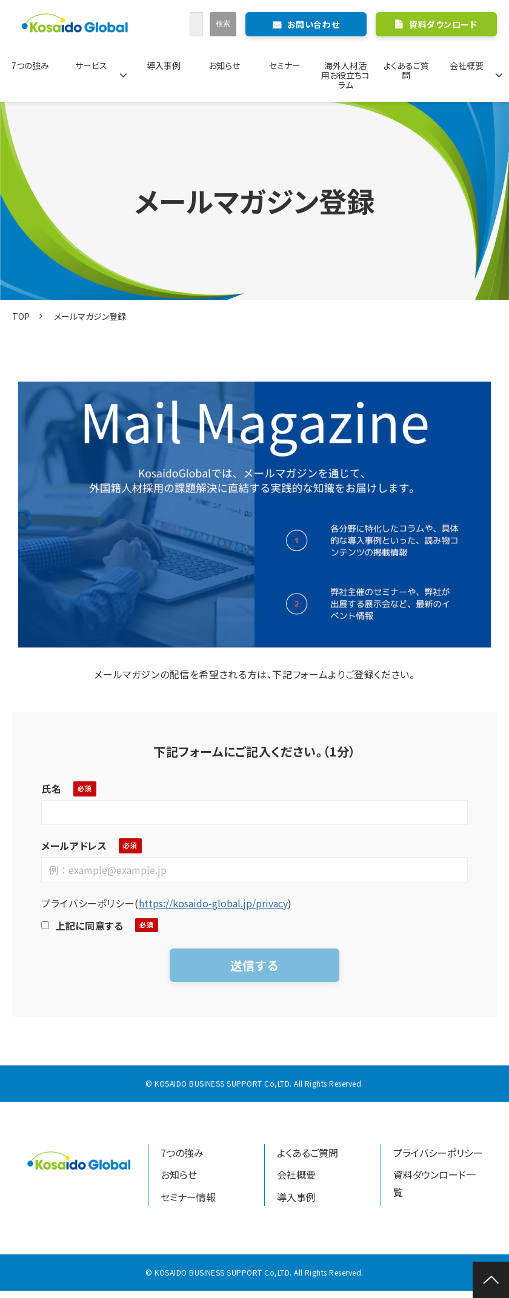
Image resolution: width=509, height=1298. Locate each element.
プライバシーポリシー (438, 1152)
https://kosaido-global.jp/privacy (213, 903)
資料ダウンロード (443, 24)
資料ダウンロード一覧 (434, 1183)
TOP (21, 316)
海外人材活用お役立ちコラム (345, 75)
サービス (91, 65)
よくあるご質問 (406, 70)
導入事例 (164, 65)
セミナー (285, 65)
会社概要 (467, 65)
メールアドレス (74, 845)
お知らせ (224, 65)
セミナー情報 (188, 1197)
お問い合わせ (313, 24)
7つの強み (30, 65)
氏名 (51, 788)
